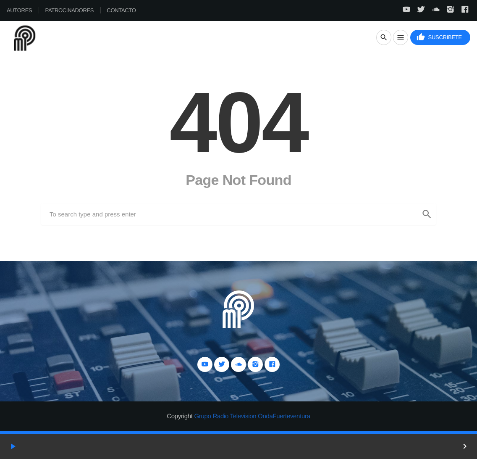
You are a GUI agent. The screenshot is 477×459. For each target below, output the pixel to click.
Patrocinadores (69, 10)
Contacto (121, 10)
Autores (19, 10)
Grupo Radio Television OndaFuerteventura (252, 416)
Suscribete (439, 37)
